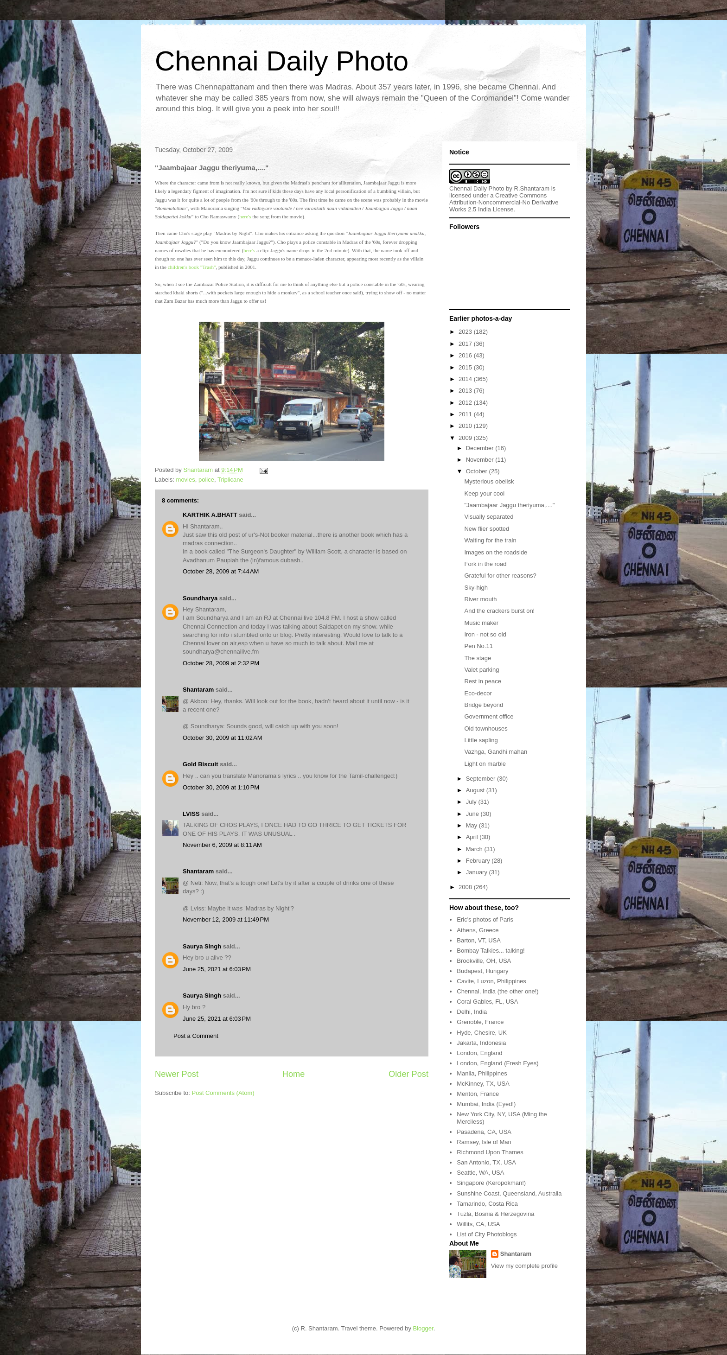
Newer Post (176, 1074)
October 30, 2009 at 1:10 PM (221, 787)
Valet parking (481, 669)
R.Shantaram (532, 188)
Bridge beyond (483, 704)
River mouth (480, 599)
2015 (466, 367)
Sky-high (476, 587)
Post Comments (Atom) (223, 1092)
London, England (479, 1053)
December (481, 448)
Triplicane (230, 479)
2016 (466, 355)
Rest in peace (482, 681)
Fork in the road (485, 563)
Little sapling (480, 740)
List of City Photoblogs (487, 1234)
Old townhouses (485, 728)
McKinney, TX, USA (483, 1083)
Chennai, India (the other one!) (497, 991)
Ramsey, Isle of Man (484, 1142)
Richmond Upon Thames (490, 1152)
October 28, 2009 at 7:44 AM (221, 571)
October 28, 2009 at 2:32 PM (221, 663)
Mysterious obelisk (489, 481)
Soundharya (200, 598)
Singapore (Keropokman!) (491, 1182)
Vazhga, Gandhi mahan (495, 751)
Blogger (423, 1328)
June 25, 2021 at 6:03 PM (217, 969)
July (472, 801)
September (481, 778)
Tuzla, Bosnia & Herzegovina (495, 1213)
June (473, 813)
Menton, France (478, 1093)
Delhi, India (472, 1011)
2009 (466, 437)
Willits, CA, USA (478, 1224)
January (477, 872)
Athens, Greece (477, 930)
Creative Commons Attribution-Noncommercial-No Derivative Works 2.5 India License (504, 202)
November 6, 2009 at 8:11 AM (222, 844)
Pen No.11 (478, 646)
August (476, 790)
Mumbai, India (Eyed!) (486, 1104)
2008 (466, 887)
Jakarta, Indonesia (481, 1042)
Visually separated (488, 516)
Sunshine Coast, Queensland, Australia (509, 1193)
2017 (466, 343)
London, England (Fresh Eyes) (497, 1063)
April (473, 836)
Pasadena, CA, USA (484, 1131)
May (472, 825)
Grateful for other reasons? (500, 575)
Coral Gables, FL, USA (487, 1001)
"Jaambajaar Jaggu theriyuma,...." (509, 505)
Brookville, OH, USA (484, 960)
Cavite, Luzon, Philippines (491, 981)
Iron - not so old (485, 634)
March (475, 849)
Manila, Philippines (482, 1073)
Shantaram (198, 689)
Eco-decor (477, 693)
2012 (466, 402)
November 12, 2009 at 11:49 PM (226, 919)
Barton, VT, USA (479, 940)
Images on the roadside (495, 552)
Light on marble (485, 763)
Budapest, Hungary (482, 970)
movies (185, 479)
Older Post (408, 1074)
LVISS (191, 813)
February (479, 860)
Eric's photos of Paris (485, 919)
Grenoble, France (480, 1021)
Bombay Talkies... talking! (490, 950)
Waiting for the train (490, 540)
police (206, 479)
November (481, 459)
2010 (466, 425)
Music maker (481, 622)
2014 (466, 378)
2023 (466, 331)
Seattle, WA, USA (480, 1172)
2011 (466, 414)
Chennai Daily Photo (281, 60)
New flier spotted (486, 528)
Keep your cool (484, 493)
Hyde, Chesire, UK (482, 1032)
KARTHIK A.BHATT (210, 514)
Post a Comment (195, 1035)
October (477, 471)
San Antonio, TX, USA (486, 1162)
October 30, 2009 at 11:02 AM (222, 737)
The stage (477, 658)
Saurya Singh (202, 946)
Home (293, 1074)
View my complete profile (524, 1265)
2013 (466, 390)
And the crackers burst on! (499, 610)
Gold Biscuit (200, 764)
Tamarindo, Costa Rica (487, 1203)
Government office (488, 716)
